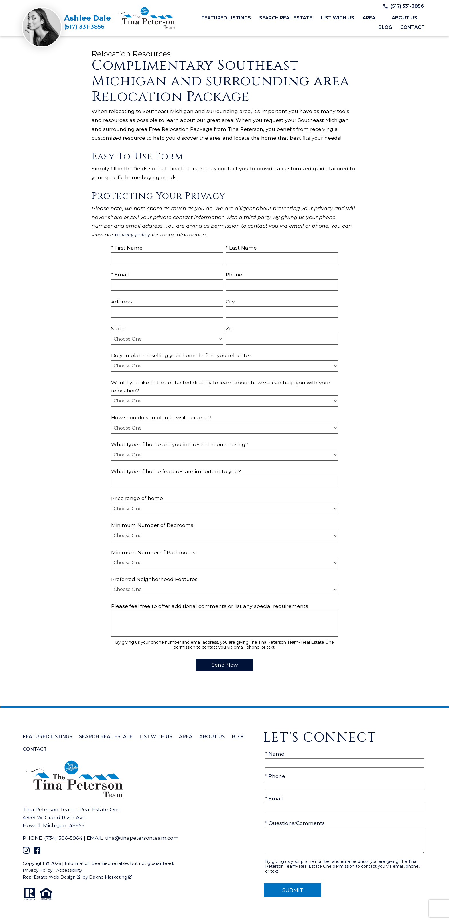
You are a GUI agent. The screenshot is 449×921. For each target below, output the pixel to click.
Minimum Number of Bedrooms (152, 525)
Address (121, 302)
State (118, 328)
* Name (274, 754)
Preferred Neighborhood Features (154, 579)
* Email (120, 275)
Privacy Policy (37, 870)
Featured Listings (226, 18)
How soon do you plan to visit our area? (161, 417)
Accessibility (69, 870)
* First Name (127, 248)
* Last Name (241, 248)
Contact (412, 27)
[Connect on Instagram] (26, 852)
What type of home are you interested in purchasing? (179, 444)
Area (185, 736)
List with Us (337, 18)
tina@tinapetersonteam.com (142, 838)
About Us (212, 736)
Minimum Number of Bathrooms (153, 552)
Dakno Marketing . (111, 877)
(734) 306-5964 (63, 838)
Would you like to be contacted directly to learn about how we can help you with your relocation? (220, 387)
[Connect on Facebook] (37, 852)
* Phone (275, 776)
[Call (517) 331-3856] (87, 26)
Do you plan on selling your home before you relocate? (181, 355)
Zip (230, 328)
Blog (385, 27)
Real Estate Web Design (51, 877)
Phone (234, 275)
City (230, 302)
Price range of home (137, 498)
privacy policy (132, 235)
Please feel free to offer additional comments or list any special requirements (209, 606)
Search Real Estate (285, 18)
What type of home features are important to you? (176, 471)
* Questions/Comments (295, 823)
